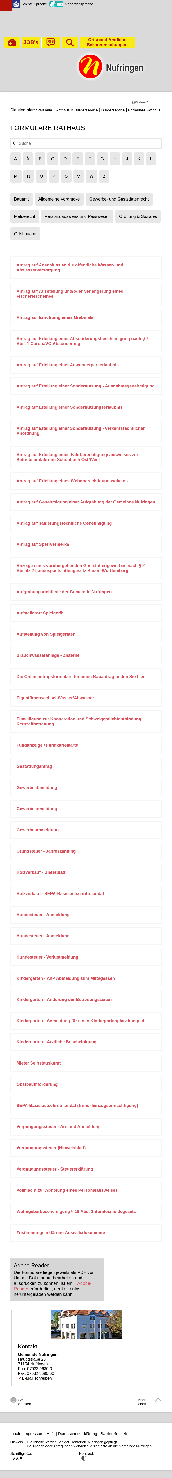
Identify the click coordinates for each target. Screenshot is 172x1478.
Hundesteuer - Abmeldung (43, 914)
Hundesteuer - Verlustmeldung (47, 957)
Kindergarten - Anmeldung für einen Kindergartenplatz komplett (81, 1020)
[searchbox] (85, 143)
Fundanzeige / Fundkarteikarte (47, 745)
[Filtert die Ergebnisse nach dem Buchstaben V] (78, 176)
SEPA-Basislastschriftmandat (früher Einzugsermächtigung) (77, 1105)
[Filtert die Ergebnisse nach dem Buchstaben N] (28, 176)
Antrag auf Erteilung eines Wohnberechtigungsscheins (72, 480)
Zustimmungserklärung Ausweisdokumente (61, 1232)
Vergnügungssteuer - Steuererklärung (55, 1169)
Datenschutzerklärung (77, 1434)
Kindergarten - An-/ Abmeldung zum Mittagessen (66, 978)
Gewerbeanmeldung (37, 808)
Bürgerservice (113, 110)
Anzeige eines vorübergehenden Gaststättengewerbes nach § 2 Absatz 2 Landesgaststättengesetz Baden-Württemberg (81, 568)
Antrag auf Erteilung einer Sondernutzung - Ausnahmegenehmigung (86, 386)
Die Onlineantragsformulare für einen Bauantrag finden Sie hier (81, 676)
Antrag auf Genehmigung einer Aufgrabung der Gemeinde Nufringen (86, 502)
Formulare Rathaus (144, 110)
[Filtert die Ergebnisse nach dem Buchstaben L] (151, 158)
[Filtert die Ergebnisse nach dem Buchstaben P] (54, 176)
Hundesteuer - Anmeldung (43, 936)
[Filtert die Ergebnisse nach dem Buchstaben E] (77, 158)
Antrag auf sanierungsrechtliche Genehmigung (64, 523)
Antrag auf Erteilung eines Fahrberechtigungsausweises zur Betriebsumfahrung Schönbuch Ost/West (77, 457)
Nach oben (142, 1400)
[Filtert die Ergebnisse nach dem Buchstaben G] (102, 158)
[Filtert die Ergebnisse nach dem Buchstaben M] (16, 176)
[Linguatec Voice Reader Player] (147, 104)
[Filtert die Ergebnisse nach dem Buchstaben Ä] (28, 158)
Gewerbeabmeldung (37, 787)
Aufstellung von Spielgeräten (46, 634)
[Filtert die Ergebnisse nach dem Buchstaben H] (115, 158)
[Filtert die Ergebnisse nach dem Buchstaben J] (127, 158)
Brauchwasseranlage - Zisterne (48, 655)
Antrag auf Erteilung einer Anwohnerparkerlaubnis (68, 364)
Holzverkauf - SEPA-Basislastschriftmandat (60, 893)
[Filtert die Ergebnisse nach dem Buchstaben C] (52, 158)
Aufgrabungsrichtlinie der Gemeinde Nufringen (64, 591)
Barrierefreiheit (113, 1434)
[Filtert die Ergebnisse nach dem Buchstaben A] (15, 158)
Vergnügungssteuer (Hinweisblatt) (51, 1148)
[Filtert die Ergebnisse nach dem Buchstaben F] (90, 158)
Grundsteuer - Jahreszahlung (46, 851)
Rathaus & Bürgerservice (77, 110)
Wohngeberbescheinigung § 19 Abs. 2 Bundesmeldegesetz (76, 1211)
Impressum (33, 1434)
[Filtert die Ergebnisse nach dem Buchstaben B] (40, 158)
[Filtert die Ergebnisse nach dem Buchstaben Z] (104, 176)
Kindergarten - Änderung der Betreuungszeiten (64, 999)
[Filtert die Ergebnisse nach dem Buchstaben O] (41, 176)
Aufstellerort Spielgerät (40, 613)
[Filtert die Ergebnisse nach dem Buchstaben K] (139, 158)
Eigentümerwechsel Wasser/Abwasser (55, 697)
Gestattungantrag (34, 766)
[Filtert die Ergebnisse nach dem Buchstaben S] (66, 176)
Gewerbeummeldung (38, 830)
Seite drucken (24, 1400)
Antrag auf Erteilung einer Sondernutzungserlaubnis (70, 407)
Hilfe (51, 1434)
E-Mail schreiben (37, 1378)
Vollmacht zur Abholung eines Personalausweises (67, 1190)
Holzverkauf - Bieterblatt (41, 872)
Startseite (44, 110)
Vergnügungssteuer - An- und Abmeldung (59, 1126)
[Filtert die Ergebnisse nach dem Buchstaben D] (65, 158)
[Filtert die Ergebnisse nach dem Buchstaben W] (91, 176)
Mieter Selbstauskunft (39, 1063)
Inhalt (15, 1434)
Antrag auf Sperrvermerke (43, 544)
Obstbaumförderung (37, 1084)
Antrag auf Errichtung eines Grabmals (55, 317)
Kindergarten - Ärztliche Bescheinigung (57, 1042)
